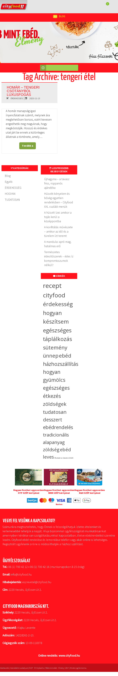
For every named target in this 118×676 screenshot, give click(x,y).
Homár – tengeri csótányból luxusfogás (26, 90)
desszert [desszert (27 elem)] (52, 419)
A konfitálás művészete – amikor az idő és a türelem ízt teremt (58, 231)
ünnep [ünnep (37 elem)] (50, 355)
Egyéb (8, 182)
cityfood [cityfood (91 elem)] (54, 295)
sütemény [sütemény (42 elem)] (55, 347)
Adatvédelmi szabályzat (19, 668)
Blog (8, 176)
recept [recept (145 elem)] (52, 285)
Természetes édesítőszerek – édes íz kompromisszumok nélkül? (58, 258)
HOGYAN (10, 194)
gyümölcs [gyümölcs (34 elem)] (54, 379)
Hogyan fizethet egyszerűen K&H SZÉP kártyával (89, 491)
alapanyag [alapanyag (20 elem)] (54, 442)
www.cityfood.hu (69, 655)
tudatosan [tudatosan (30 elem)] (55, 411)
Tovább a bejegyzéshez (28, 146)
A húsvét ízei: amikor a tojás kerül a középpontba (58, 217)
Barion (59, 504)
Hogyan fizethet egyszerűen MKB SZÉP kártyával (59, 491)
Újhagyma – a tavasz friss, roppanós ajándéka (56, 183)
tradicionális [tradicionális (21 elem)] (56, 435)
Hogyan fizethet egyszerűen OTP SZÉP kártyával (28, 491)
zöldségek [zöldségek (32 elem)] (54, 404)
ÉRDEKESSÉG (17, 98)
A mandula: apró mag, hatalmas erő (57, 244)
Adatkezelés (4, 668)
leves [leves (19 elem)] (48, 457)
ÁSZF (31, 668)
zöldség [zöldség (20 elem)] (51, 449)
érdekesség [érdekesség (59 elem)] (58, 304)
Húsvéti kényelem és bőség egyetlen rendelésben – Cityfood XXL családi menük (58, 200)
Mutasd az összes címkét (63, 458)
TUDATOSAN (12, 200)
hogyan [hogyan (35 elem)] (51, 371)
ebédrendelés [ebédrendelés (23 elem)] (58, 427)
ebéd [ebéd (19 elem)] (65, 449)
